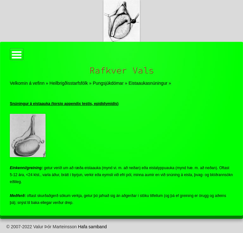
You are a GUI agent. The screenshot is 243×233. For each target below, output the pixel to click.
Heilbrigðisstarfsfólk (68, 83)
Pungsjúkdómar (108, 83)
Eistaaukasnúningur (147, 83)
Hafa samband (92, 226)
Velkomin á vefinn (27, 83)
